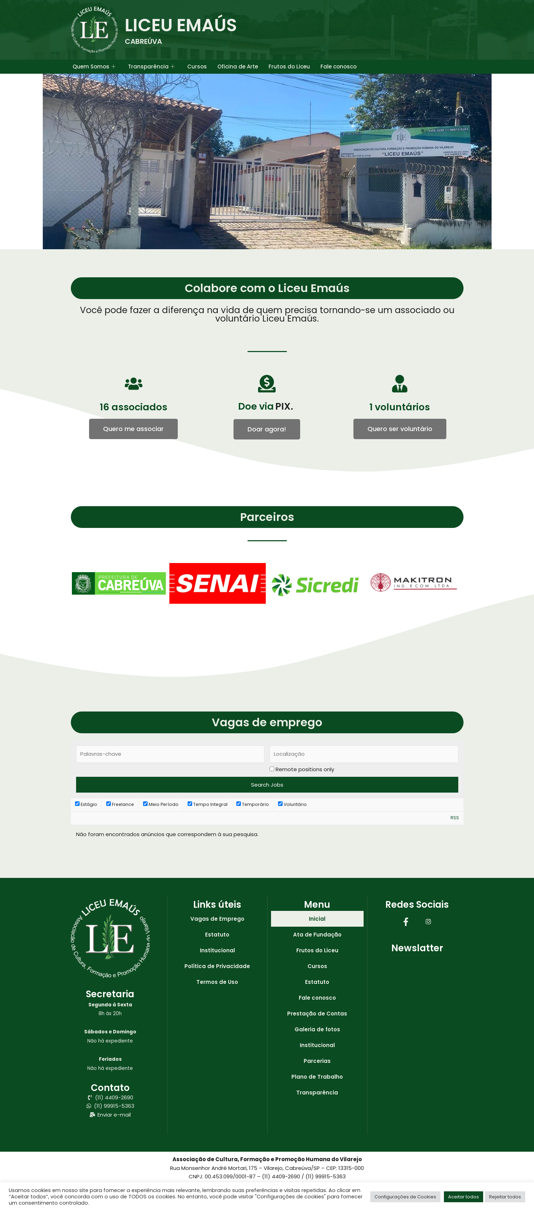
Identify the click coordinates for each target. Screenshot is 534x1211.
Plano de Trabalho (317, 1076)
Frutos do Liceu (289, 66)
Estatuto (217, 934)
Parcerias (317, 1061)
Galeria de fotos (317, 1029)
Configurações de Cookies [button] (405, 1196)
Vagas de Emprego (217, 918)
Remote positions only (305, 769)
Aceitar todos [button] (463, 1196)
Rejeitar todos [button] (505, 1196)
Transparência (151, 66)
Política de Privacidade (217, 966)
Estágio (86, 804)
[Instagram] (428, 921)
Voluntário (292, 804)
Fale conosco (338, 66)
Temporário (252, 804)
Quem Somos (94, 66)
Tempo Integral (208, 804)
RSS (455, 818)
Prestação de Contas (317, 1013)
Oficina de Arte (237, 66)
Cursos (197, 66)
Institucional (217, 950)
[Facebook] (406, 921)
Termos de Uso (217, 982)
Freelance (120, 804)
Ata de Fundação (317, 934)
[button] (267, 429)
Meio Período (160, 804)
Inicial (317, 918)
